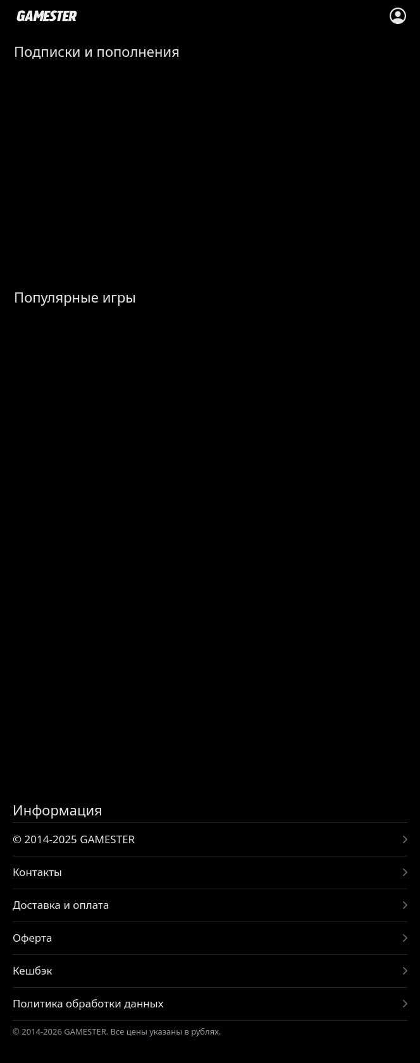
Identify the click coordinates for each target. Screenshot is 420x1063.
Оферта (32, 937)
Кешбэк (32, 970)
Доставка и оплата (61, 905)
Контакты (37, 872)
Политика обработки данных (88, 1003)
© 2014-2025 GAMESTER (74, 839)
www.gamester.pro (47, 16)
